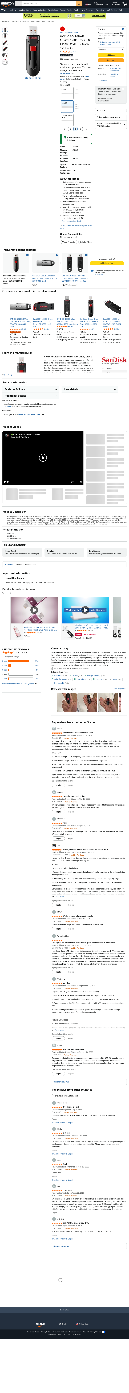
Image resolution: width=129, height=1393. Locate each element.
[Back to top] (64, 1312)
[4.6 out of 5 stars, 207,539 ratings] (18, 329)
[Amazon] (7, 4)
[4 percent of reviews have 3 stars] (20, 670)
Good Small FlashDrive (20, 437)
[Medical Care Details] (30, 10)
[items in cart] (125, 4)
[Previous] (64, 129)
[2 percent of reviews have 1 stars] (20, 678)
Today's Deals (65, 10)
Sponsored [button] (7, 593)
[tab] (59, 675)
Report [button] (71, 785)
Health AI (12, 10)
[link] (46, 263)
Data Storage (35, 21)
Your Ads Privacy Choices (92, 1332)
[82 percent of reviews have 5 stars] (20, 661)
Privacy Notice (46, 1332)
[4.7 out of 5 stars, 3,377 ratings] (87, 329)
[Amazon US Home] (40, 1325)
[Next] (86, 129)
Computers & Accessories (20, 21)
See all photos (120, 689)
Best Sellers (53, 10)
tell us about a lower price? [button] (31, 415)
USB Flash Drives (48, 21)
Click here (8, 407)
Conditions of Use (33, 1332)
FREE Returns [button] (67, 74)
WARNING (9, 565)
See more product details (72, 221)
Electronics (6, 21)
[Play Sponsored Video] (34, 610)
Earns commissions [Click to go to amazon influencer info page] (33, 434)
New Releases (87, 10)
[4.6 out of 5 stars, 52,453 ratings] (111, 329)
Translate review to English (63, 1123)
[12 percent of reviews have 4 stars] (20, 665)
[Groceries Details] (104, 10)
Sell (120, 10)
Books (76, 10)
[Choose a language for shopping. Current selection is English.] (63, 1324)
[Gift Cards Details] (116, 10)
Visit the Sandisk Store (69, 32)
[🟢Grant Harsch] (18, 434)
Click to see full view (33, 78)
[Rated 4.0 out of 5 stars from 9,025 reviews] (92, 630)
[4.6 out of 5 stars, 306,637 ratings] (41, 329)
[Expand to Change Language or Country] (72, 1324)
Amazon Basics (39, 10)
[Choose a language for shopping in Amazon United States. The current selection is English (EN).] (87, 4)
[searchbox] (49, 3)
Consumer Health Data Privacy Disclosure (67, 1332)
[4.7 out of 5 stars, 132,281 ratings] (65, 326)
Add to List (101, 110)
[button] (4, 10)
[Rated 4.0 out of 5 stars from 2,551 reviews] (41, 632)
